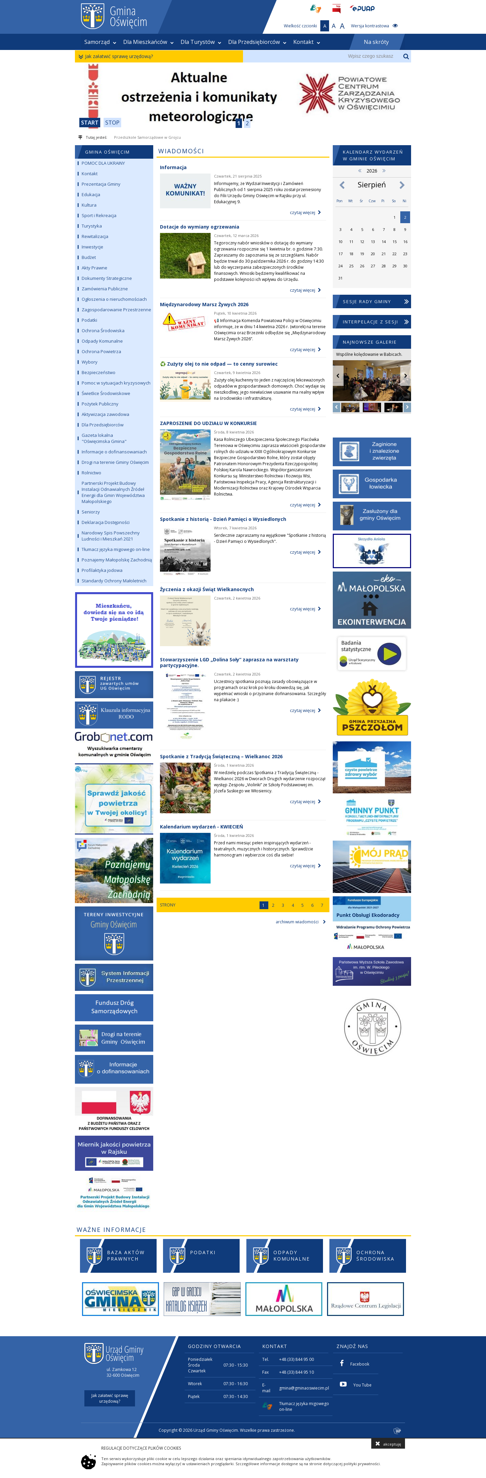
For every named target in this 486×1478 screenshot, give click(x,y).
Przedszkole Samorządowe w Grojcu (147, 137)
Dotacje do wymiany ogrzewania (199, 226)
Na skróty (376, 42)
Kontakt (306, 42)
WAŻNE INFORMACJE (111, 1229)
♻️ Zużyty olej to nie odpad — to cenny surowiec (219, 364)
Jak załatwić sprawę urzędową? (117, 56)
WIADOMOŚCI (181, 151)
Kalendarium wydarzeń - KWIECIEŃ (201, 826)
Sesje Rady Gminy (376, 301)
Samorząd (100, 42)
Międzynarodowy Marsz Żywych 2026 (204, 304)
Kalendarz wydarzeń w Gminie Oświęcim (373, 155)
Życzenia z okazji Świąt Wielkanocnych (207, 589)
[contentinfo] (243, 1387)
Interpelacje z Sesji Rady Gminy (376, 327)
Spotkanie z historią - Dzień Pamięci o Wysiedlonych (223, 519)
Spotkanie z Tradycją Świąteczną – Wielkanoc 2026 (221, 756)
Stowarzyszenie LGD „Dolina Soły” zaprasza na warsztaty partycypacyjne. (229, 662)
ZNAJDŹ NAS (352, 1346)
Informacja (173, 167)
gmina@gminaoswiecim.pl (304, 1388)
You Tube (356, 1384)
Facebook (354, 1363)
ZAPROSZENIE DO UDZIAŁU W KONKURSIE (208, 423)
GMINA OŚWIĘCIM (107, 152)
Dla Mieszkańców (148, 42)
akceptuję (388, 1444)
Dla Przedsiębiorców (257, 42)
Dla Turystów (201, 42)
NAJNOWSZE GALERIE (370, 342)
